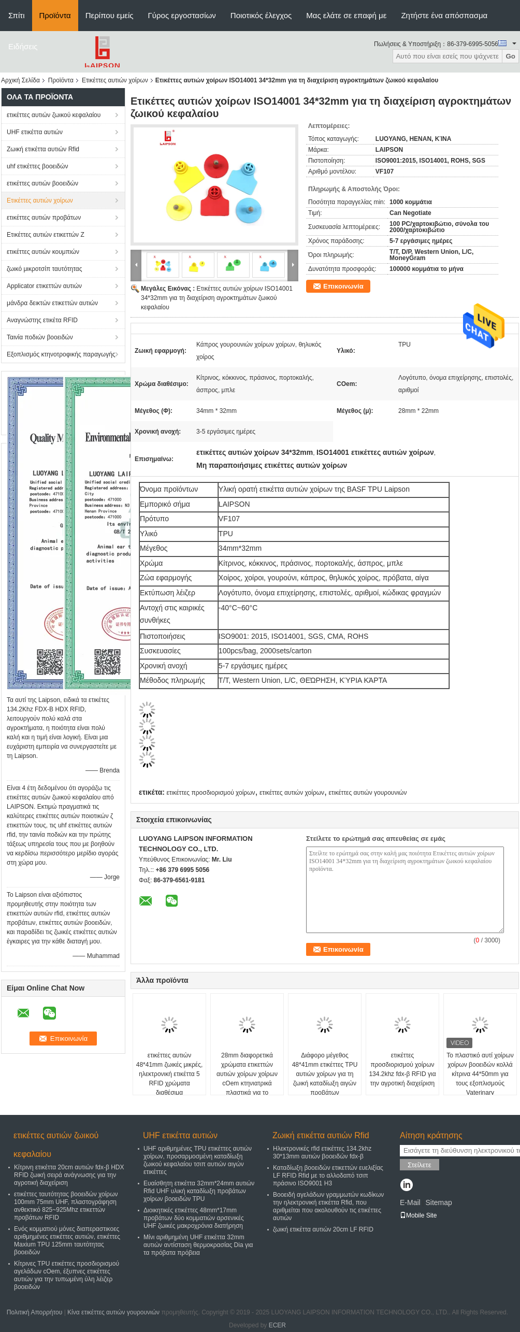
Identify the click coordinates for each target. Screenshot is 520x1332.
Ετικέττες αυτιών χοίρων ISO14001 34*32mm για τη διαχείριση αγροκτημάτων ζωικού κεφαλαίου (217, 298)
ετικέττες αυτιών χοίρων (291, 792)
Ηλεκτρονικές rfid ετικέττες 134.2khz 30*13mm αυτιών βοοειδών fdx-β (322, 1152)
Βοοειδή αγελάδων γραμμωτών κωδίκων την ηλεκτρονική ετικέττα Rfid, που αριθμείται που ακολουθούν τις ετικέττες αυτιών (328, 1206)
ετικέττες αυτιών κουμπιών (43, 251)
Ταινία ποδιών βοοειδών (40, 337)
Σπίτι (16, 15)
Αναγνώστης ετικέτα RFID (42, 320)
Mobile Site (418, 1215)
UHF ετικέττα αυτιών (35, 132)
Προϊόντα (55, 15)
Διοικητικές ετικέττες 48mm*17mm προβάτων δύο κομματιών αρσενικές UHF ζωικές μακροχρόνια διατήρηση (193, 1218)
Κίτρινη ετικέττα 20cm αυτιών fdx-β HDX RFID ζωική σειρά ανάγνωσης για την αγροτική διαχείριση (69, 1175)
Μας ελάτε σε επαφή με (346, 15)
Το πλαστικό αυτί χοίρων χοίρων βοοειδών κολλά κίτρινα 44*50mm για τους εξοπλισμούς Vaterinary (479, 1074)
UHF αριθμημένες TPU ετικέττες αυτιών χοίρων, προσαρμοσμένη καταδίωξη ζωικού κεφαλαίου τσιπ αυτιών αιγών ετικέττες (197, 1160)
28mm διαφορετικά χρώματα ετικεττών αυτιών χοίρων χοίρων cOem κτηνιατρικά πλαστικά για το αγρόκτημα (247, 1079)
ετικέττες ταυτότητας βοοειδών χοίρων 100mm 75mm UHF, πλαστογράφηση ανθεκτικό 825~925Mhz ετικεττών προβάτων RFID (66, 1206)
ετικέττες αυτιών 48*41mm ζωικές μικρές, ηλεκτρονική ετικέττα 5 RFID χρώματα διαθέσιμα (169, 1074)
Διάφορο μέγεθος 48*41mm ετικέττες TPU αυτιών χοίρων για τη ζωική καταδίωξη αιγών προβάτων (325, 1074)
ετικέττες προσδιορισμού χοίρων (210, 792)
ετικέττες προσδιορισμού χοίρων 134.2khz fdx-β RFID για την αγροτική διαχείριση (402, 1069)
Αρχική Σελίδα (20, 80)
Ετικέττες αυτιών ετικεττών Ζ (45, 234)
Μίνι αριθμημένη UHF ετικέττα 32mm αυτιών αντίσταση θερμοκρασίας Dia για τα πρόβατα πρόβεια (198, 1245)
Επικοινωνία (343, 286)
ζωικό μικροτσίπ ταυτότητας (44, 269)
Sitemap (438, 1202)
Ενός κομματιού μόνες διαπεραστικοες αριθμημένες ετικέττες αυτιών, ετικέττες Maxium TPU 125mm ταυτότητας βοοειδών (67, 1240)
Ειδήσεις (23, 46)
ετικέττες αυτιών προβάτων (44, 217)
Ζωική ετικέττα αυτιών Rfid (43, 149)
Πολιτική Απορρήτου (34, 1312)
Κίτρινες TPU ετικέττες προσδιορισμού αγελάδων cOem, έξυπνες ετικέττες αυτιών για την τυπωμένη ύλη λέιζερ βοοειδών (66, 1275)
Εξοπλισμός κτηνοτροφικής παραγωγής (61, 354)
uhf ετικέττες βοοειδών (37, 166)
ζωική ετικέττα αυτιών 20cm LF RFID (323, 1229)
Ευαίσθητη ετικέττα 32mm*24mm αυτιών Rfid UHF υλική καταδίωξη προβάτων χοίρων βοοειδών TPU (198, 1191)
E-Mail (410, 1202)
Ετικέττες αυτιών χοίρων (115, 80)
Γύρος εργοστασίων (182, 15)
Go (510, 56)
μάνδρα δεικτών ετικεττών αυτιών (52, 303)
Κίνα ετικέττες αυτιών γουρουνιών (113, 1312)
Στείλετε (419, 1165)
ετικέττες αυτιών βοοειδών (42, 183)
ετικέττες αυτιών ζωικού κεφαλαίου (53, 115)
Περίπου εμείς (109, 15)
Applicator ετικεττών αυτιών (44, 286)
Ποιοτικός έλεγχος (261, 15)
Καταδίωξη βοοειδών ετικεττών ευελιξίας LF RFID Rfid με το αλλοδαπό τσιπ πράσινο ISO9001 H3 (328, 1175)
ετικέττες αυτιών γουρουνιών (367, 792)
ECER (277, 1325)
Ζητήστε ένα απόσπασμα (444, 15)
